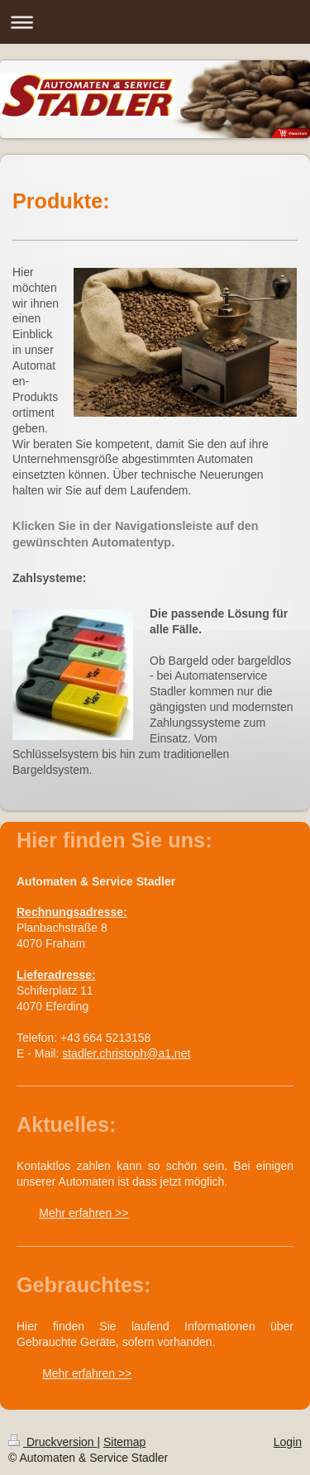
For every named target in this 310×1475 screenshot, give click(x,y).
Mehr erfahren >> (83, 1213)
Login (288, 1442)
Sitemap (124, 1442)
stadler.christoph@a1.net (126, 1053)
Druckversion (52, 1442)
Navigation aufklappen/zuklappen (155, 22)
